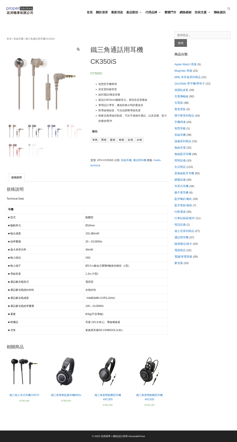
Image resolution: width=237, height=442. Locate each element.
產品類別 (134, 12)
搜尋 (181, 43)
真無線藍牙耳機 (184, 173)
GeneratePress (136, 436)
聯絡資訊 (220, 12)
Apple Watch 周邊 (185, 64)
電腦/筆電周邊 (183, 256)
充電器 (178, 102)
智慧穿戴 (180, 128)
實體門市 (170, 12)
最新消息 (117, 12)
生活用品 (180, 166)
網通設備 (180, 179)
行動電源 (180, 211)
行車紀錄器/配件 (184, 218)
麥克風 (178, 263)
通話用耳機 (139, 160)
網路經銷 (185, 12)
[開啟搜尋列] (228, 9)
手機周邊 (180, 122)
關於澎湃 (102, 12)
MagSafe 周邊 (183, 70)
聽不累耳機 (181, 192)
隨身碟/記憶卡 (183, 243)
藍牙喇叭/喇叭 (183, 199)
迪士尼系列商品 (184, 231)
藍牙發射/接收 (183, 205)
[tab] (16, 177)
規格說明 (16, 177)
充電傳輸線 (181, 96)
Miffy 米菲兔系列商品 (187, 77)
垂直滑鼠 (180, 109)
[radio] (95, 139)
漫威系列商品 (182, 141)
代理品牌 (153, 12)
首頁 (90, 12)
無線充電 (180, 147)
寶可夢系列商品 (184, 115)
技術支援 (203, 12)
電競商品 (180, 250)
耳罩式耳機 (181, 186)
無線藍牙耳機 (182, 154)
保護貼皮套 (181, 90)
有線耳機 (18, 38)
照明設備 (180, 160)
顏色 (94, 131)
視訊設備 (180, 224)
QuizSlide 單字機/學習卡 (189, 83)
